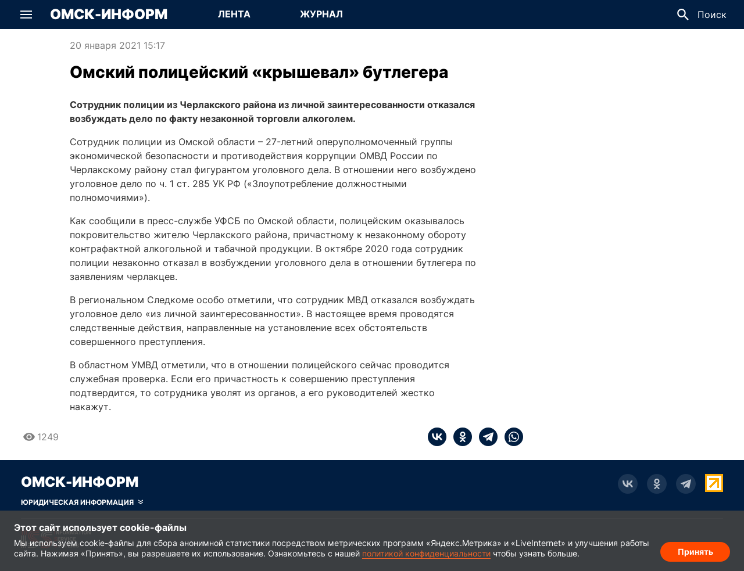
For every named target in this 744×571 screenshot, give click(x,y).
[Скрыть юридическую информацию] (82, 502)
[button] (26, 14)
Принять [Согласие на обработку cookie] (695, 551)
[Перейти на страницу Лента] (234, 14)
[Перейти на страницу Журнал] (321, 14)
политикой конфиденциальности (426, 553)
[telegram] (485, 437)
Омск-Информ (108, 14)
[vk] (437, 437)
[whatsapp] (510, 437)
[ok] (459, 437)
